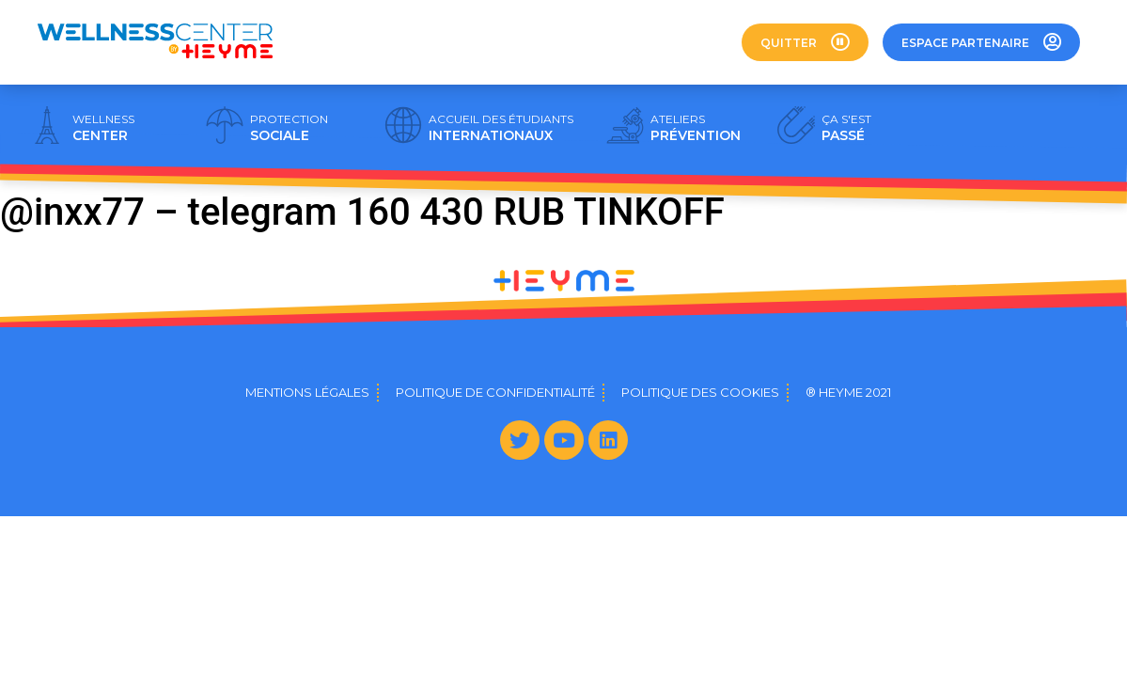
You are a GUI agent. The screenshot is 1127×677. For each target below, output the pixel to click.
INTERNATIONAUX (501, 128)
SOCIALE (289, 128)
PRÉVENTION (695, 128)
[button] (805, 42)
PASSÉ (846, 128)
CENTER (103, 128)
